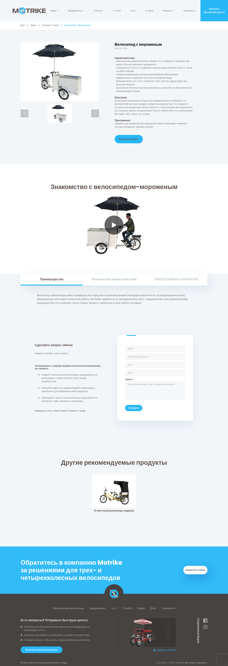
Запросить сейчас (128, 139)
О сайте (149, 10)
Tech (133, 10)
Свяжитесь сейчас (195, 568)
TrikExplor (98, 10)
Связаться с (189, 10)
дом (23, 25)
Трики (55, 10)
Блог (153, 607)
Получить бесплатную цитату (214, 10)
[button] (41, 648)
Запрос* (155, 387)
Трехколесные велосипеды (68, 607)
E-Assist (117, 10)
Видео (141, 607)
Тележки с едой (50, 25)
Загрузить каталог (164, 648)
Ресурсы (168, 10)
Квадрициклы (76, 10)
